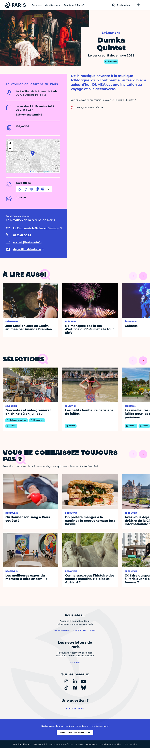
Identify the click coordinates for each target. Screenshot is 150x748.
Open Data (91, 744)
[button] (33, 153)
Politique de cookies (110, 744)
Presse (79, 744)
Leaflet (33, 171)
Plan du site (131, 744)
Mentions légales (22, 744)
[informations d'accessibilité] (34, 189)
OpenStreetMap (47, 171)
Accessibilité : (53, 744)
